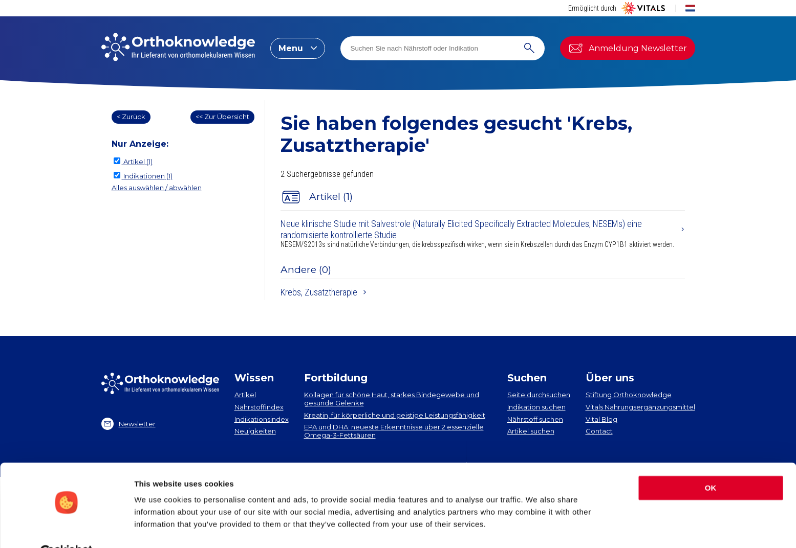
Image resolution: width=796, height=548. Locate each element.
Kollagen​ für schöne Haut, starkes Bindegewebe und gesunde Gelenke (391, 399)
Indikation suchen (536, 407)
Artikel (245, 395)
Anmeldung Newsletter (627, 48)
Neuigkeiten (255, 431)
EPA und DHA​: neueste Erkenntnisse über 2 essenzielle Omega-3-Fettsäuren (394, 431)
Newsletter (128, 424)
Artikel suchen (530, 431)
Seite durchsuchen (538, 395)
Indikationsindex (261, 419)
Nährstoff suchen (535, 419)
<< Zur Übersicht (222, 116)
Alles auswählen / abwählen (157, 188)
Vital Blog (601, 419)
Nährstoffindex (259, 407)
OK (711, 463)
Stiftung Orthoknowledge (629, 395)
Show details (158, 527)
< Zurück (131, 116)
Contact (599, 431)
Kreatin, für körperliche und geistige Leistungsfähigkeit (394, 415)
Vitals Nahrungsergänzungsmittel (640, 407)
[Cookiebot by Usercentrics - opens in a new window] (66, 528)
